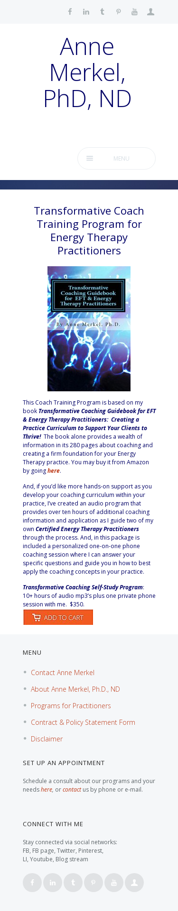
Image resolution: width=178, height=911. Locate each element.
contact (72, 789)
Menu (121, 158)
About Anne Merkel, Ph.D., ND (75, 689)
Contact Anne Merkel (62, 672)
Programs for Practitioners (71, 705)
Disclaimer (47, 738)
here (53, 471)
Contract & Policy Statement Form (83, 722)
